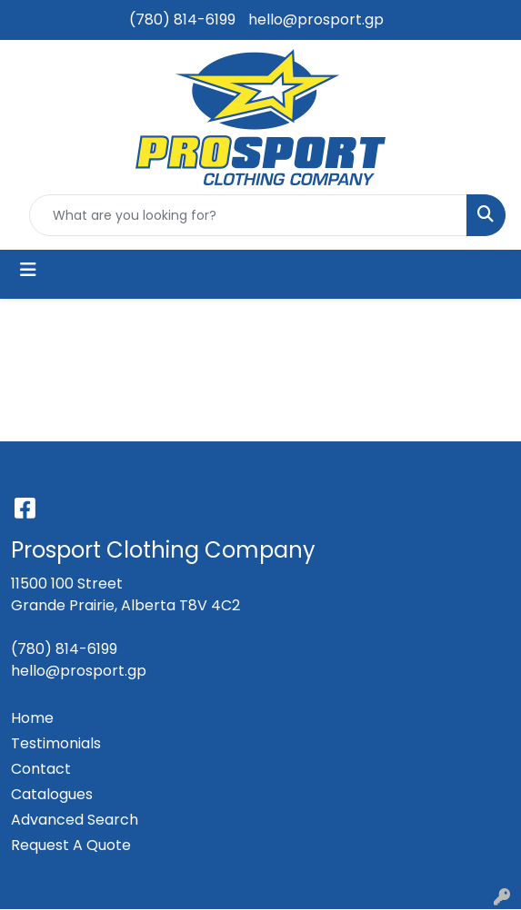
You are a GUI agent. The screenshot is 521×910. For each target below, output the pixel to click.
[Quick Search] (248, 215)
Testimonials (56, 743)
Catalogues (52, 794)
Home (32, 717)
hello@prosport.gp (316, 19)
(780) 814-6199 (182, 19)
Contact (41, 768)
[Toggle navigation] (28, 269)
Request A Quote (71, 845)
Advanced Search (74, 819)
